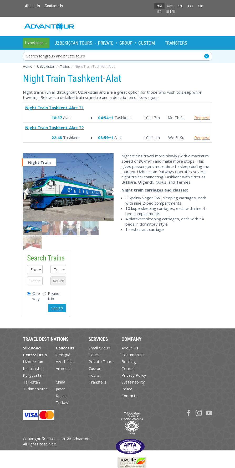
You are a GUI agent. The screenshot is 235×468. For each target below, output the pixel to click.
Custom (146, 43)
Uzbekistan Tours (73, 43)
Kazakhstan (33, 368)
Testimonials (133, 354)
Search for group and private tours (55, 56)
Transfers (176, 43)
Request (202, 117)
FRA (190, 6)
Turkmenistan (35, 388)
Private (106, 43)
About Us (32, 5)
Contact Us (54, 5)
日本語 (170, 11)
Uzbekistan (33, 361)
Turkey (62, 402)
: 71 (54, 107)
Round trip (51, 296)
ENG (159, 6)
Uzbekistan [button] (36, 42)
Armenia (63, 368)
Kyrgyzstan (33, 375)
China (60, 382)
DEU (180, 6)
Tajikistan (31, 382)
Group (125, 43)
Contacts (129, 395)
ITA (159, 11)
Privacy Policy (133, 375)
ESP (200, 6)
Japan (60, 388)
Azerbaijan (65, 361)
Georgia (63, 354)
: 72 (54, 127)
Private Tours (101, 361)
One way (31, 296)
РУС (170, 6)
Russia (62, 395)
